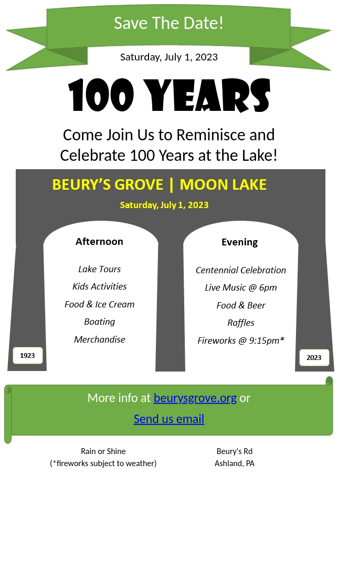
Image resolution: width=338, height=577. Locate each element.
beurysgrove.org (195, 397)
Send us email (169, 418)
